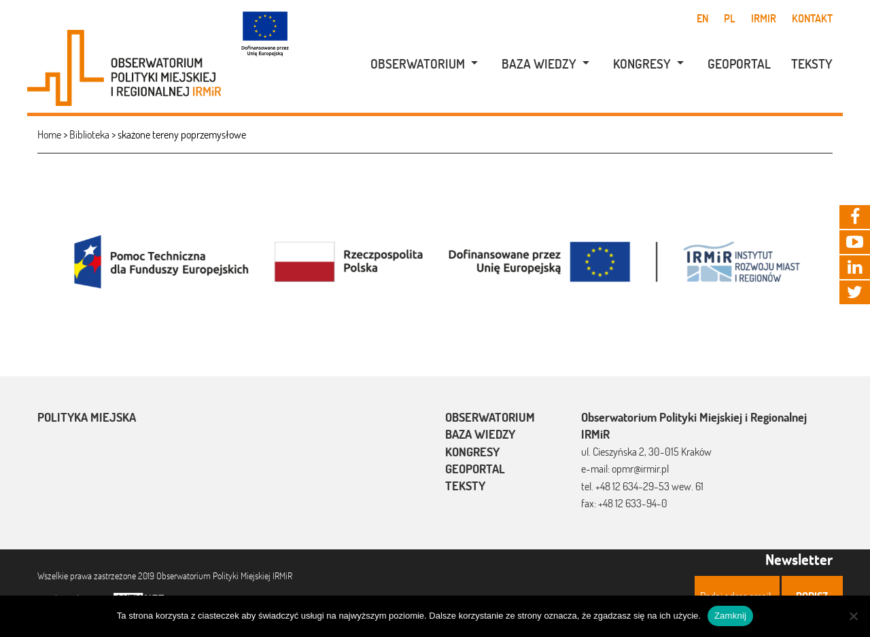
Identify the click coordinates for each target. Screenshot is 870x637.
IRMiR (763, 18)
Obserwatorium (417, 64)
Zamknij (730, 616)
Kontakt (812, 18)
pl (729, 18)
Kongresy (642, 64)
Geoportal (739, 64)
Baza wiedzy (539, 64)
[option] (435, 260)
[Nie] (853, 616)
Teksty (812, 64)
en (702, 18)
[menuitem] (417, 64)
